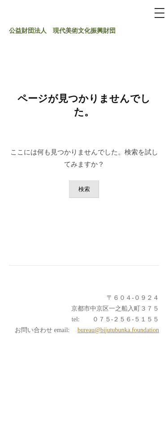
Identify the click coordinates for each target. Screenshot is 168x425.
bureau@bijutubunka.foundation (118, 330)
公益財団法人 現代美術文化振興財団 (62, 30)
